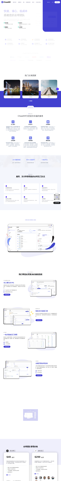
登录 (53, 2)
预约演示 (48, 2)
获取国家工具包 (52, 15)
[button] (14, 2)
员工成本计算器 (38, 2)
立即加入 (57, 2)
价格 (23, 2)
